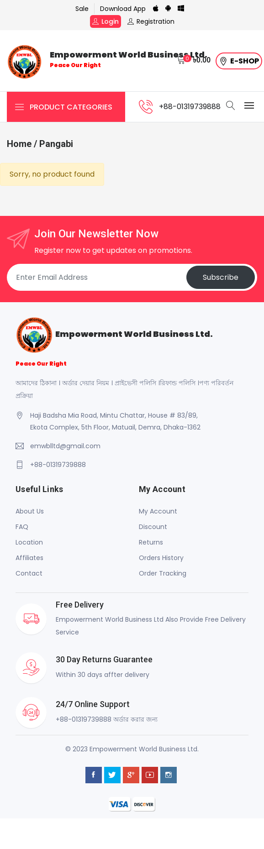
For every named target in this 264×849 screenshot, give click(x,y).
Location (29, 542)
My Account (158, 511)
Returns (151, 542)
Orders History (161, 557)
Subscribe (220, 277)
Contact (29, 573)
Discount (153, 526)
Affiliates (29, 557)
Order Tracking (162, 573)
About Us (30, 511)
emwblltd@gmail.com (65, 446)
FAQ (22, 526)
